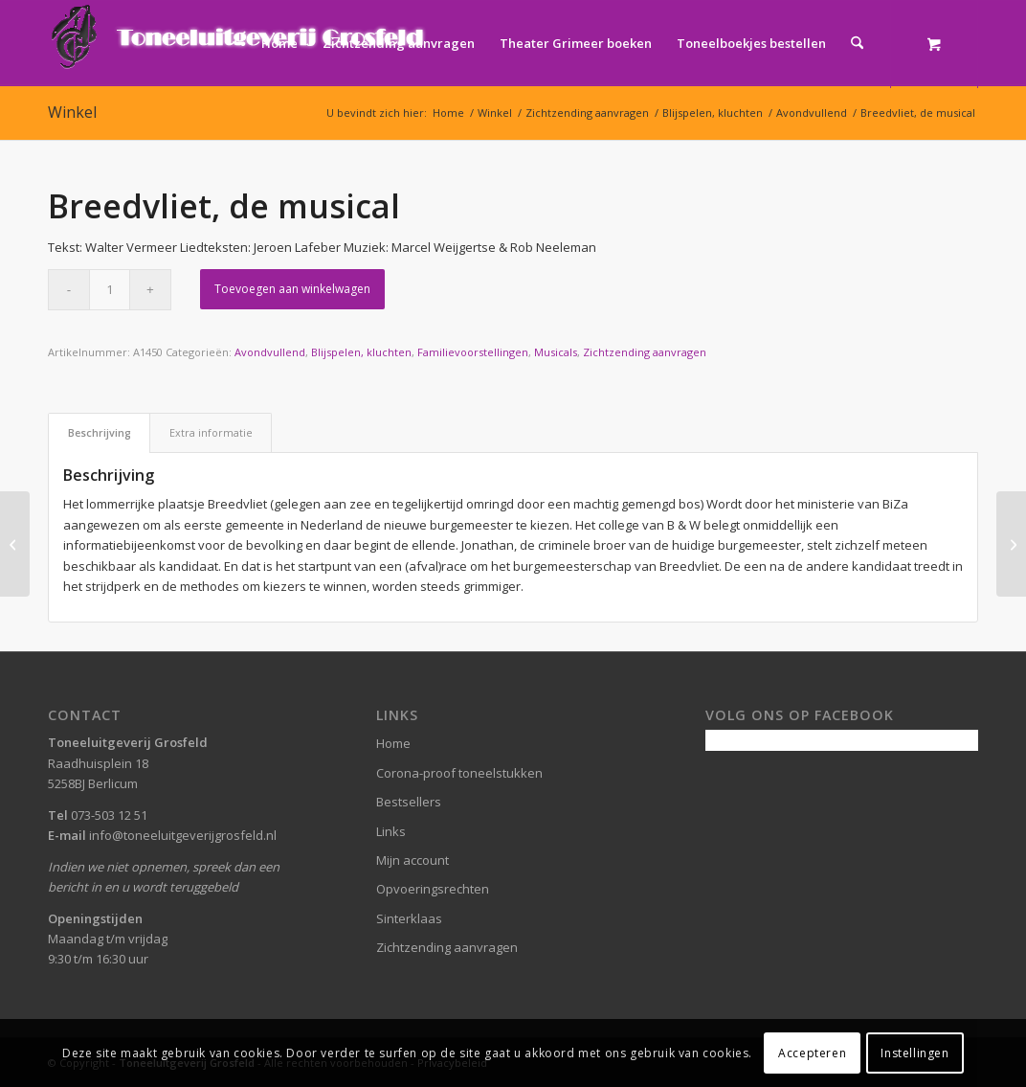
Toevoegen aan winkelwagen (292, 289)
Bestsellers (408, 801)
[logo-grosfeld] (240, 43)
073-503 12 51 (109, 815)
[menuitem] (279, 43)
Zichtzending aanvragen (644, 352)
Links (391, 831)
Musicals (555, 352)
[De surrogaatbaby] (1011, 544)
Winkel (72, 112)
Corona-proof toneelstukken (459, 772)
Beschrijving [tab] (99, 432)
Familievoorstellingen (472, 352)
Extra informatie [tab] (211, 432)
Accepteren (812, 1053)
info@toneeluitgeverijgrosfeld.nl (183, 835)
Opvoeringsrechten (432, 888)
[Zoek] (857, 43)
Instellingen (914, 1053)
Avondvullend (269, 352)
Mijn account (412, 860)
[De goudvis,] (15, 544)
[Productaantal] (109, 289)
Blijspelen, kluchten (361, 352)
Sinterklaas (409, 918)
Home (393, 743)
